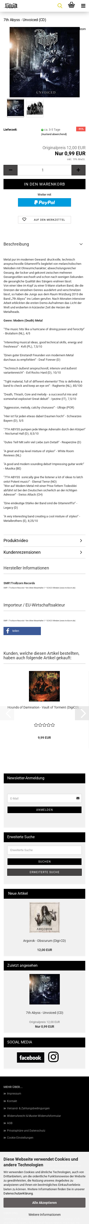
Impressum (14, 1093)
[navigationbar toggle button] (83, 6)
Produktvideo (16, 540)
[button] (11, 170)
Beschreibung (16, 244)
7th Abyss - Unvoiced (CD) (44, 1013)
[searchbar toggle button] (60, 6)
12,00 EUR (44, 950)
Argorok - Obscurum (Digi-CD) (44, 941)
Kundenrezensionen (22, 552)
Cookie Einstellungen (20, 1137)
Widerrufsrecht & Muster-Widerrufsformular (34, 1116)
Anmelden (44, 809)
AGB (9, 1123)
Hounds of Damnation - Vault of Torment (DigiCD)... (44, 707)
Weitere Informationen (44, 1214)
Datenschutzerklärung (18, 1193)
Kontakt (12, 1101)
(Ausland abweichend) (54, 134)
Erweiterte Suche (45, 872)
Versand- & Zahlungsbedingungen (28, 1108)
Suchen (44, 861)
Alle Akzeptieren (44, 1203)
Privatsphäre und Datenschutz (26, 1130)
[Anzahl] (44, 170)
